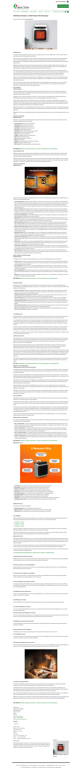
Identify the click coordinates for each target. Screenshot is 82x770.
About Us (47, 11)
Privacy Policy (58, 765)
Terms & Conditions (41, 765)
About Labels (33, 11)
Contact (40, 11)
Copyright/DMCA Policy (50, 765)
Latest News (16, 11)
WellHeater (16, 723)
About (18, 765)
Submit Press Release (33, 765)
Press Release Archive (24, 765)
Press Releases (24, 11)
